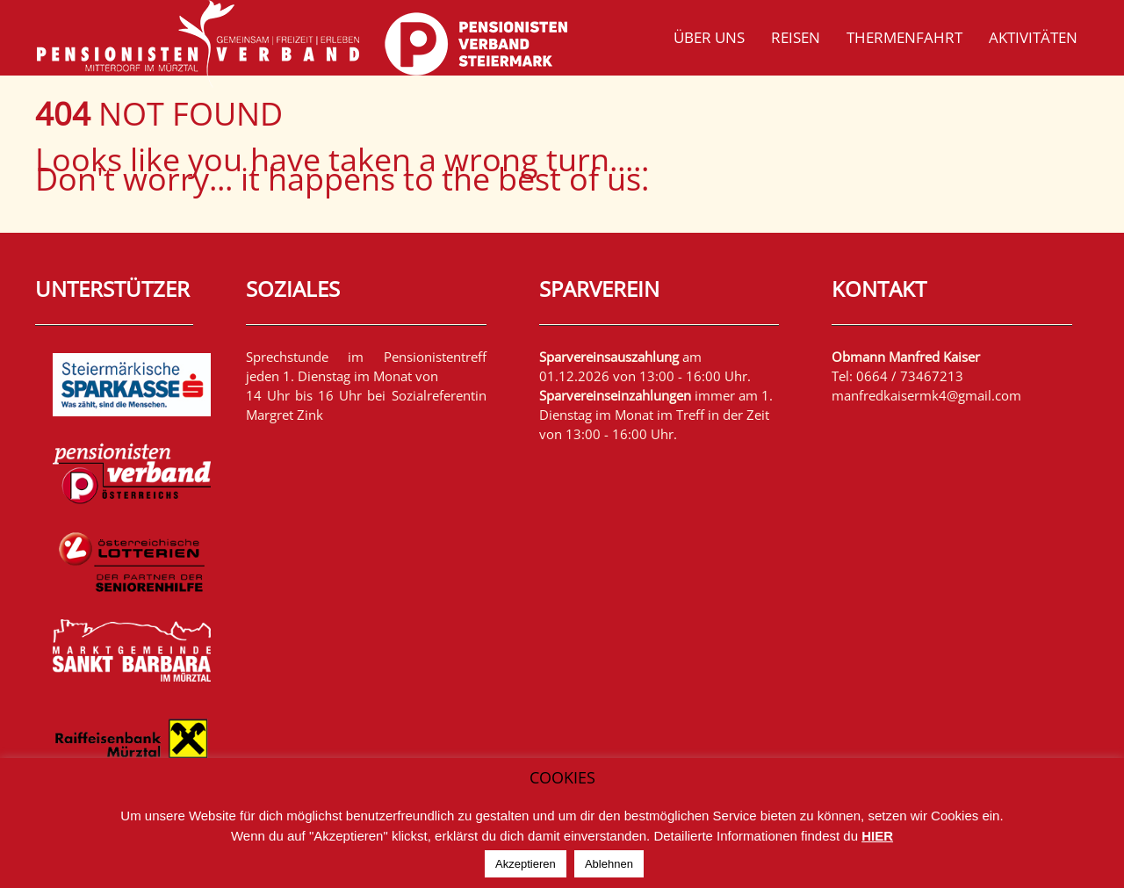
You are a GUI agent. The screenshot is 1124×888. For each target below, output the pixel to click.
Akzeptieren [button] (525, 863)
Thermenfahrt (904, 37)
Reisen (795, 37)
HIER (877, 835)
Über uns (709, 37)
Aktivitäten (1033, 37)
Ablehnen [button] (609, 863)
